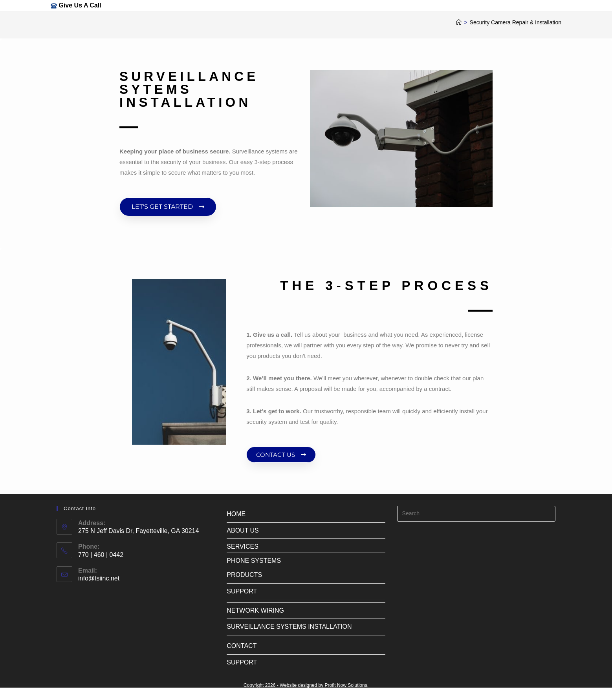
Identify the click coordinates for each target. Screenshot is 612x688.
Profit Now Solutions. (346, 685)
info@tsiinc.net (98, 578)
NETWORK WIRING (255, 610)
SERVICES (242, 546)
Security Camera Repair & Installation (515, 22)
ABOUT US (243, 530)
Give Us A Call (80, 5)
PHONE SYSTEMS (254, 560)
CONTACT (242, 645)
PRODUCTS (244, 574)
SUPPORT (242, 591)
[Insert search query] (476, 514)
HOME (236, 514)
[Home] (459, 22)
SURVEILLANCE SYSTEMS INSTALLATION (289, 626)
